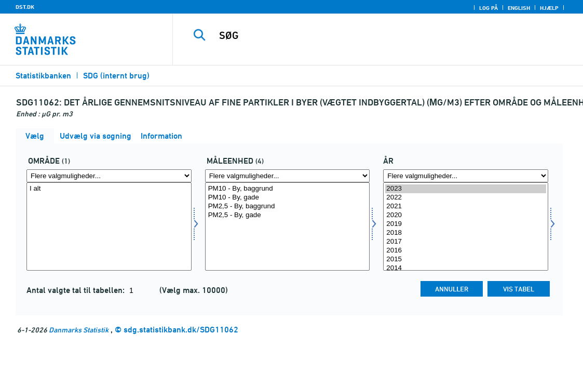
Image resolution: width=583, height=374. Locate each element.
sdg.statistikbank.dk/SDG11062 (181, 330)
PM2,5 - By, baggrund (287, 206)
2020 (465, 215)
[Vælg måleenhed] (287, 226)
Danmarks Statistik (79, 329)
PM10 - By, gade (287, 197)
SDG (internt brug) (116, 76)
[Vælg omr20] (109, 226)
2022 (465, 197)
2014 (465, 268)
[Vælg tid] (465, 226)
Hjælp (549, 7)
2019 (465, 224)
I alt (109, 188)
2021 (465, 206)
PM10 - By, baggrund (287, 188)
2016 (465, 250)
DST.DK (25, 6)
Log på (488, 7)
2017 (465, 241)
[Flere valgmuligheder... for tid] (465, 175)
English (519, 7)
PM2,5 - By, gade (287, 215)
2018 (465, 233)
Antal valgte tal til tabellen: (76, 290)
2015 (465, 259)
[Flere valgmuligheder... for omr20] (109, 175)
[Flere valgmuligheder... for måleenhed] (287, 175)
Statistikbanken (43, 76)
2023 (465, 188)
